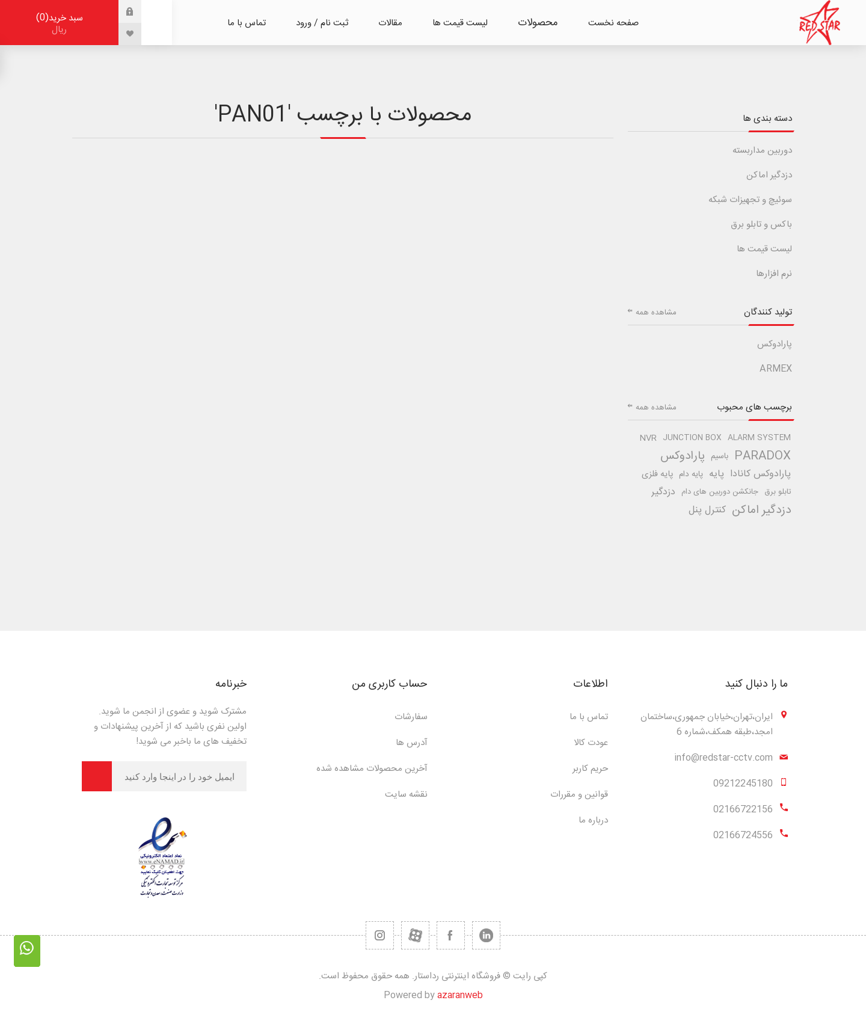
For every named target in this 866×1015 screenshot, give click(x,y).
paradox (762, 456)
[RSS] (380, 935)
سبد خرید (59, 23)
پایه (716, 474)
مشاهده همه (656, 312)
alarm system (759, 438)
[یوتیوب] (415, 935)
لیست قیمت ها (764, 249)
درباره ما (593, 820)
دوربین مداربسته (762, 150)
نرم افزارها (774, 273)
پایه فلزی (657, 474)
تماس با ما (589, 717)
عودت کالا (591, 742)
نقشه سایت (406, 794)
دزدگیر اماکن (769, 175)
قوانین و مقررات (579, 794)
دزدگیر (663, 492)
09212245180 (743, 783)
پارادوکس (774, 344)
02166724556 (743, 835)
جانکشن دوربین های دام (719, 492)
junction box (692, 438)
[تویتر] (486, 935)
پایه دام (691, 474)
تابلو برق (777, 492)
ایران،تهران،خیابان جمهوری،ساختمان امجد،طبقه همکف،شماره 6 (706, 725)
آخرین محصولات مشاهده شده (372, 768)
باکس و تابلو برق (761, 224)
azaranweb (460, 995)
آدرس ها (412, 742)
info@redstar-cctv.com (723, 757)
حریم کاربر (590, 768)
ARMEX (776, 368)
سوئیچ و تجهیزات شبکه (750, 199)
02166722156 (743, 809)
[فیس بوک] (451, 935)
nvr (648, 438)
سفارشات (411, 717)
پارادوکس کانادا (760, 474)
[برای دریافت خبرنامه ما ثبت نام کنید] (179, 776)
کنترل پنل (707, 510)
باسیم (719, 456)
